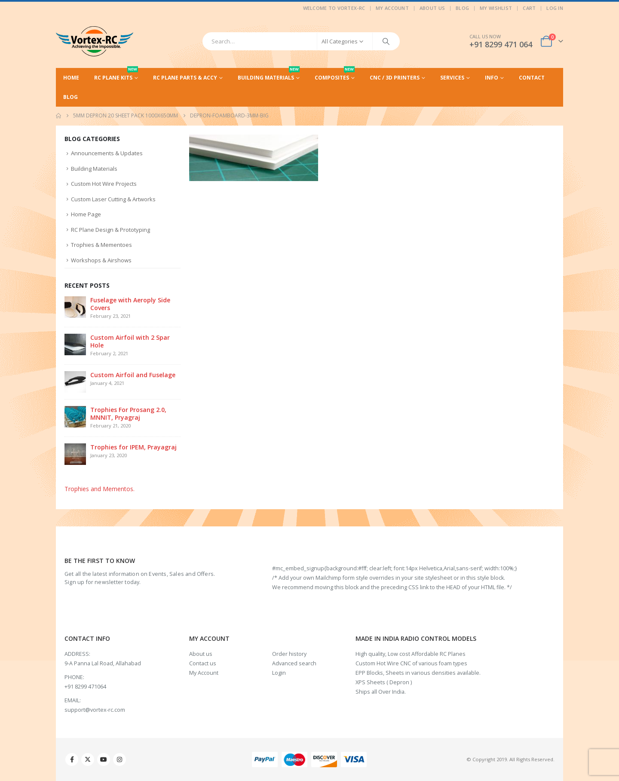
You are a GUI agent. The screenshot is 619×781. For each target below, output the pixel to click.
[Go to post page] (75, 306)
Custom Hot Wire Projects (104, 184)
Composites (335, 74)
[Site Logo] (94, 41)
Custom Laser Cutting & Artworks (113, 199)
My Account (392, 8)
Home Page (86, 214)
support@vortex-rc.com (94, 709)
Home (71, 77)
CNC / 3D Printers (395, 77)
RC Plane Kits (116, 74)
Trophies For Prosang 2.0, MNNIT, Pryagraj (128, 413)
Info (491, 77)
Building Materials (269, 74)
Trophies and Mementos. (99, 489)
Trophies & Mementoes (101, 245)
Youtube (103, 759)
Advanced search (294, 663)
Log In (554, 8)
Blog (462, 8)
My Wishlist (496, 8)
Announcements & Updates (107, 153)
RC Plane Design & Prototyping (110, 230)
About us (200, 654)
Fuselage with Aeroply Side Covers (130, 304)
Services (452, 77)
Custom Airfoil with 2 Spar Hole (130, 341)
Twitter (87, 759)
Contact (532, 77)
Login (279, 672)
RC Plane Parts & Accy (185, 77)
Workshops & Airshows (101, 260)
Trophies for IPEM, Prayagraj (133, 447)
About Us (432, 8)
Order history (289, 654)
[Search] (386, 41)
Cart (529, 8)
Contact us (202, 663)
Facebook (71, 759)
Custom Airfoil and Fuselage (132, 375)
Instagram (119, 759)
